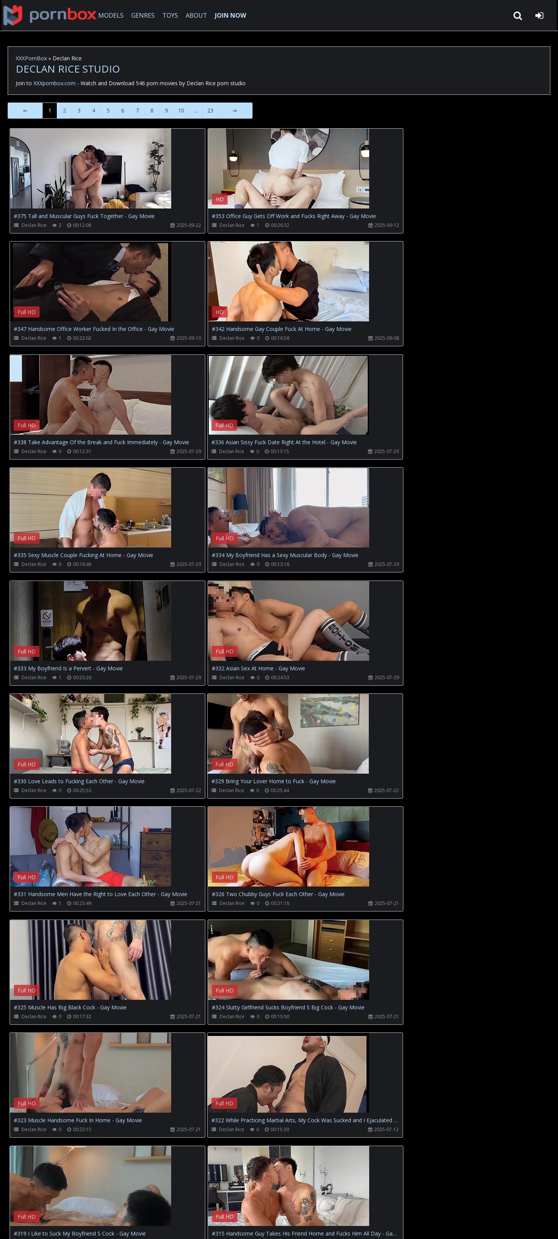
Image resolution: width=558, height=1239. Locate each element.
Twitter (182, 1202)
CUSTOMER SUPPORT (71, 1202)
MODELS (112, 15)
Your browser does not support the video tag (90, 174)
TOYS (172, 15)
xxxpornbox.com (66, 1225)
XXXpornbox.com (50, 15)
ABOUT (198, 15)
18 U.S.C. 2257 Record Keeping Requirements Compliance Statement (255, 1225)
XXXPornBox (31, 58)
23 (210, 110)
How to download (134, 1202)
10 (181, 110)
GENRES (144, 15)
